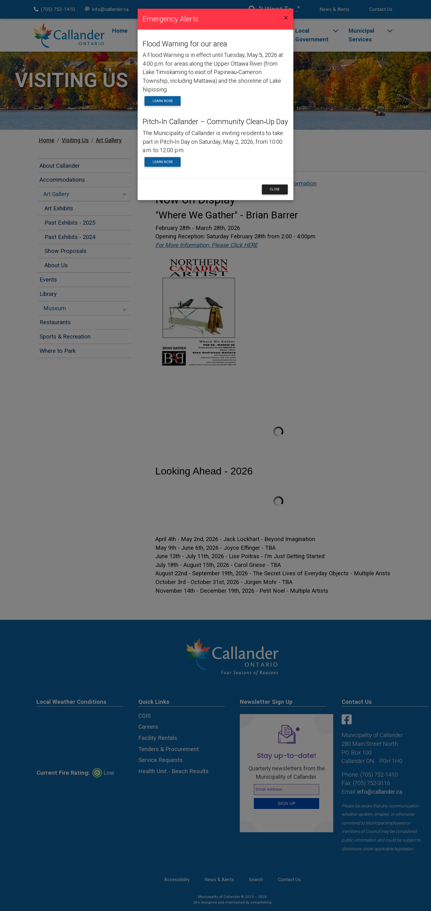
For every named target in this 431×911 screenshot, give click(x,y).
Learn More (163, 101)
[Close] (286, 18)
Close (275, 189)
